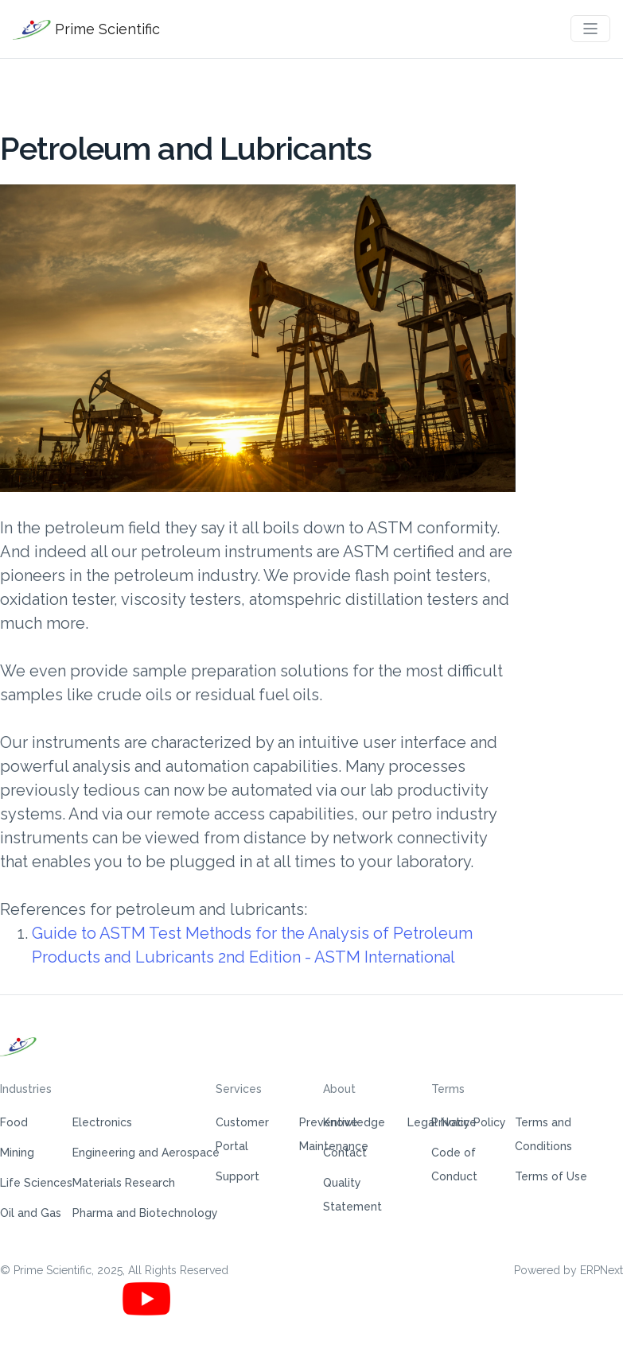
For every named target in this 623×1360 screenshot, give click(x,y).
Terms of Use (551, 1176)
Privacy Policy (468, 1122)
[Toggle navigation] (590, 28)
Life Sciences (36, 1182)
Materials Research (123, 1182)
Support (237, 1176)
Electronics (102, 1122)
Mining (17, 1152)
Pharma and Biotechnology (145, 1213)
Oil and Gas (30, 1213)
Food (14, 1122)
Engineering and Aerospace (146, 1152)
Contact (345, 1152)
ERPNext (601, 1270)
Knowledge (354, 1122)
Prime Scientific (86, 30)
